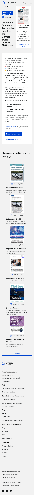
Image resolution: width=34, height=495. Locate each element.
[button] (30, 3)
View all (17, 353)
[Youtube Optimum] (7, 491)
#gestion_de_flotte (11, 126)
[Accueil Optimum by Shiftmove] (9, 2)
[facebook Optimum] (3, 491)
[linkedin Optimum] (11, 491)
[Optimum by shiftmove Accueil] (7, 363)
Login (25, 3)
